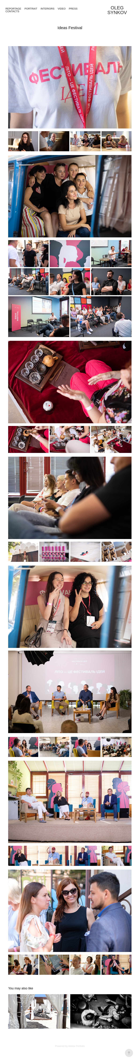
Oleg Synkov (117, 10)
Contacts (12, 11)
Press (73, 8)
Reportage (13, 8)
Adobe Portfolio (76, 1046)
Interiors (47, 8)
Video (62, 8)
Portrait (30, 8)
